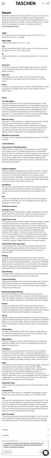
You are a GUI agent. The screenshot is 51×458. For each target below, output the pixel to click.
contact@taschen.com (10, 26)
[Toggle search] (43, 3)
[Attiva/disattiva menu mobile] (3, 3)
